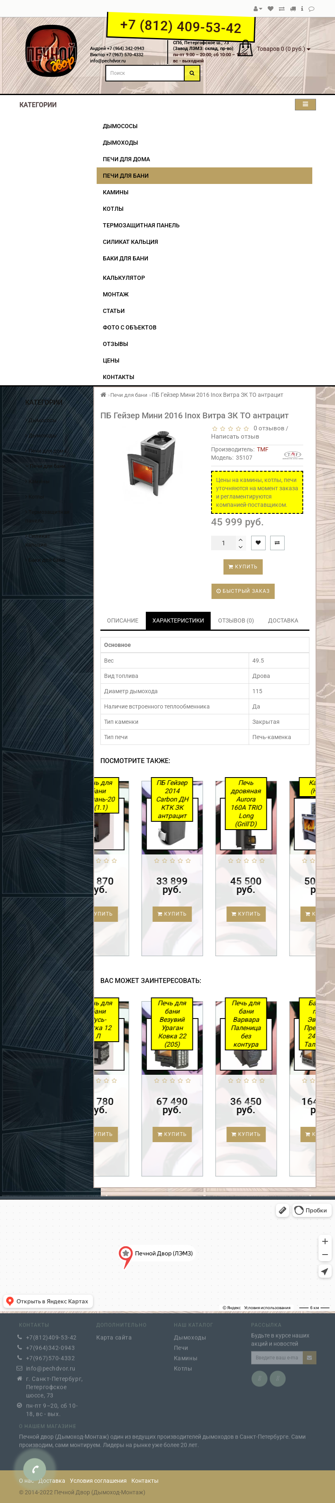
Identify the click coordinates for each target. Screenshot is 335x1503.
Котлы (113, 208)
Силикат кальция (130, 242)
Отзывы (115, 344)
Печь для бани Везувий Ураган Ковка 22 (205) (204, 1023)
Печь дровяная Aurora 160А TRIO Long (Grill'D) (278, 803)
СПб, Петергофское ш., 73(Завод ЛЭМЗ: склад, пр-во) (203, 46)
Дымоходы (120, 142)
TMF (262, 449)
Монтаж (115, 294)
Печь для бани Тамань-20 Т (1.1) (130, 795)
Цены (111, 360)
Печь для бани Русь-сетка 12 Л (130, 1019)
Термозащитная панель (141, 225)
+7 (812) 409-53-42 (181, 26)
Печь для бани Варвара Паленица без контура (279, 1023)
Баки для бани (125, 258)
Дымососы (120, 126)
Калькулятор (124, 277)
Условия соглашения (98, 1480)
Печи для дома (126, 159)
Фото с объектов (130, 327)
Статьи (114, 311)
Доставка (51, 1480)
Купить (243, 567)
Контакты (118, 377)
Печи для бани (126, 175)
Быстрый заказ (243, 591)
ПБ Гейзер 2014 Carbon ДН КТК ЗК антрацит (204, 799)
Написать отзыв (235, 436)
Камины (115, 192)
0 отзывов (267, 428)
